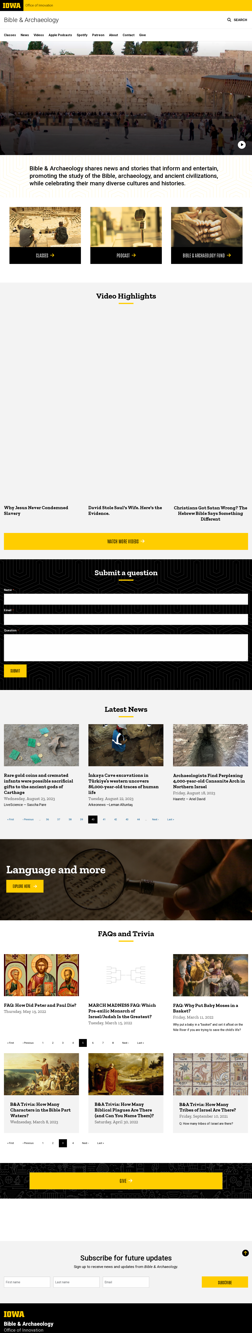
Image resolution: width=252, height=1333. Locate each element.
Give (142, 35)
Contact (128, 35)
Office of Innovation (39, 5)
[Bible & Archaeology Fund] (207, 227)
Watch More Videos (126, 541)
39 (83, 819)
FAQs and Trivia (126, 933)
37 (60, 819)
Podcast (125, 255)
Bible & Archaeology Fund (207, 255)
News (25, 35)
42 (117, 819)
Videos (39, 35)
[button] (237, 20)
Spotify (82, 35)
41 (105, 819)
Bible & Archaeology (31, 20)
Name (8, 590)
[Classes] (45, 227)
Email (7, 610)
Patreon (98, 35)
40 (95, 820)
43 (128, 819)
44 (140, 819)
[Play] (242, 145)
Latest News (126, 709)
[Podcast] (126, 227)
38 (71, 819)
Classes (10, 35)
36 (49, 819)
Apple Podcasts (60, 35)
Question (10, 630)
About (113, 35)
